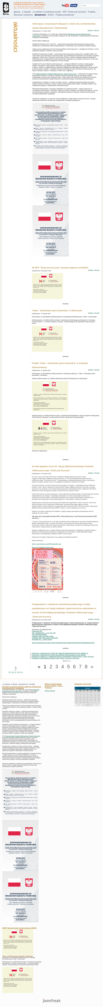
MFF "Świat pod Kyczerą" (74, 12)
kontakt (32, 684)
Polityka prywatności (64, 15)
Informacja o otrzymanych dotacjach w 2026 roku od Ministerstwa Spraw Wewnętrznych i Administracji (21, 687)
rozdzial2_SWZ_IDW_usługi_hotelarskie (45, 638)
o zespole (26, 12)
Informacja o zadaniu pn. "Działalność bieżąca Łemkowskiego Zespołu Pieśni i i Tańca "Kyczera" (63, 656)
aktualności (40, 15)
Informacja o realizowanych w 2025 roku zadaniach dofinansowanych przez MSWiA (59, 655)
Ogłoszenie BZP (37, 631)
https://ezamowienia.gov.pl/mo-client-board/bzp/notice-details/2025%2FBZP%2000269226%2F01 (63, 643)
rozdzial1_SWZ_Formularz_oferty (43, 636)
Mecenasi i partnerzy (23, 15)
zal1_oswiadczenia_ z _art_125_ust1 (44, 633)
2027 (97, 705)
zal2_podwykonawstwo (39, 634)
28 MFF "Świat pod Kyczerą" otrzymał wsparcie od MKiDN (60, 267)
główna (17, 12)
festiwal (14, 684)
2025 (78, 705)
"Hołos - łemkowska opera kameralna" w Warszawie (57, 310)
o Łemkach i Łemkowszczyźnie (47, 12)
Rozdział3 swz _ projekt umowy (42, 639)
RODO (51, 15)
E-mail (97, 30)
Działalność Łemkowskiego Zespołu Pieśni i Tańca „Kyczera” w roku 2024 (55, 658)
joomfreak (51, 1001)
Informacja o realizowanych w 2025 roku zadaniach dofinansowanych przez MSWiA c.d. (60, 653)
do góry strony (16, 672)
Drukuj (91, 30)
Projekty (91, 12)
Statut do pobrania (50, 691)
